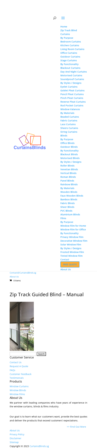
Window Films (17, 394)
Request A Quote (19, 366)
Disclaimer (15, 438)
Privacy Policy (17, 434)
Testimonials (17, 377)
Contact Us (16, 362)
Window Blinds (18, 390)
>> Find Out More (77, 426)
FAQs (12, 370)
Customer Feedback (20, 374)
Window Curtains (19, 386)
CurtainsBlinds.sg (39, 446)
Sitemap (14, 442)
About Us (14, 276)
